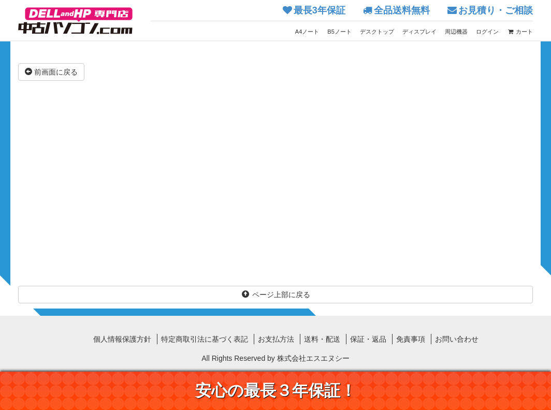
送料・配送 (322, 339)
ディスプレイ (419, 31)
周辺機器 (456, 31)
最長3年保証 (319, 10)
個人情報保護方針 (122, 339)
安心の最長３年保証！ (275, 391)
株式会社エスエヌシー (313, 358)
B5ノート (339, 31)
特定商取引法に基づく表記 (204, 339)
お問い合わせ (457, 339)
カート (520, 31)
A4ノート (307, 31)
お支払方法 (276, 339)
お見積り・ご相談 (495, 10)
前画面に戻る (51, 72)
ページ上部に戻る (275, 294)
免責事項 (410, 339)
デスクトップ (377, 31)
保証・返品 (368, 339)
